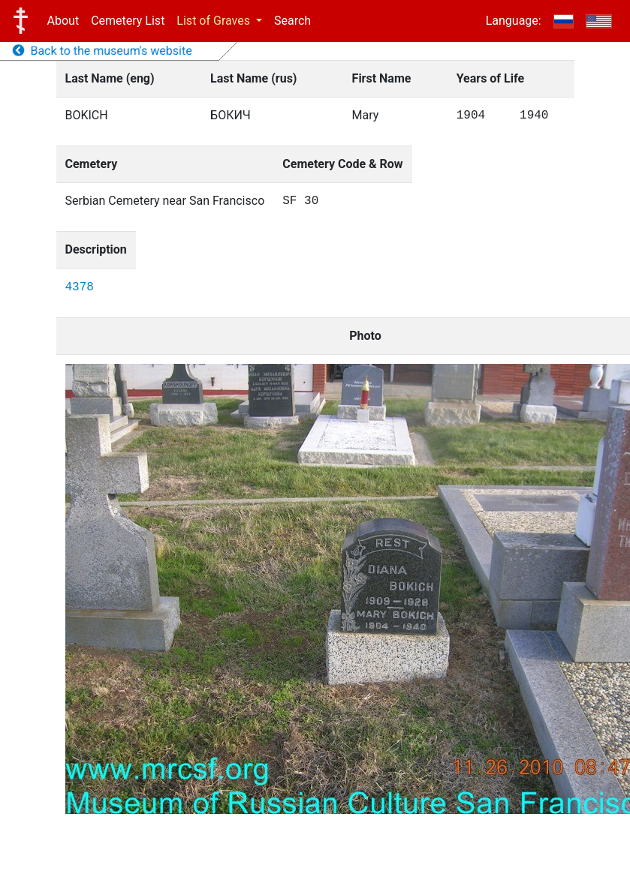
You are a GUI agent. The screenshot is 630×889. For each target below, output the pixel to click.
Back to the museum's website (102, 51)
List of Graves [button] (214, 21)
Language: (513, 21)
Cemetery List (127, 21)
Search (292, 21)
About (63, 21)
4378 (79, 287)
